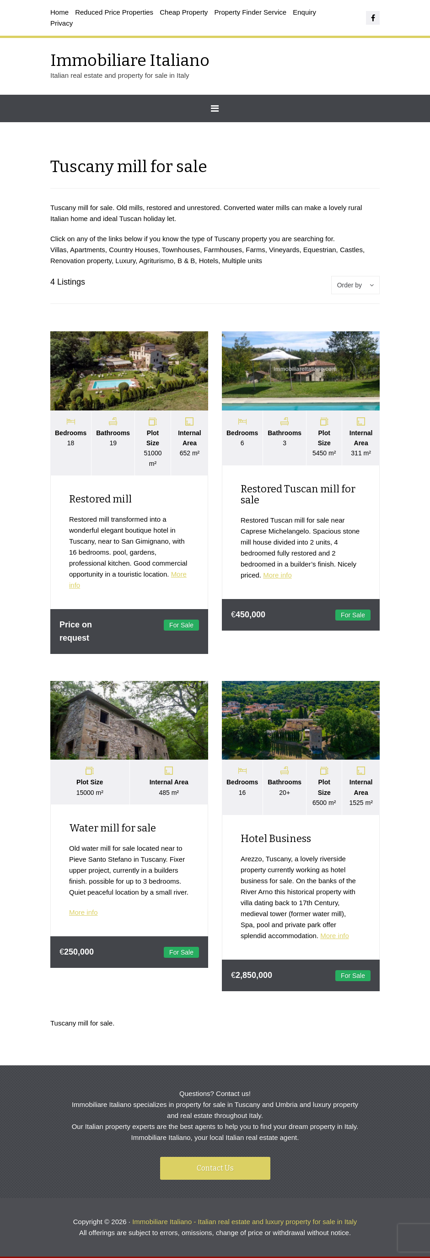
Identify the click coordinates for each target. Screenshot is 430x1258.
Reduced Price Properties (114, 12)
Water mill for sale (112, 828)
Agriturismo (156, 261)
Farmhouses (223, 250)
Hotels (209, 261)
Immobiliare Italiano (130, 60)
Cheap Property (184, 12)
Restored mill (100, 499)
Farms (255, 250)
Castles (351, 250)
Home (59, 12)
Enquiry (304, 12)
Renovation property (81, 261)
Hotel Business (276, 839)
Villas (58, 250)
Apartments (87, 250)
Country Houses (133, 250)
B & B (186, 261)
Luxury (125, 261)
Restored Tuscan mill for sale (298, 494)
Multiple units (242, 261)
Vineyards (284, 250)
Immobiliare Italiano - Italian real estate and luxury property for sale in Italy (244, 1223)
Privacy (61, 23)
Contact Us (215, 1169)
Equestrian (319, 250)
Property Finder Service (251, 12)
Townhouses (181, 250)
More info (277, 575)
